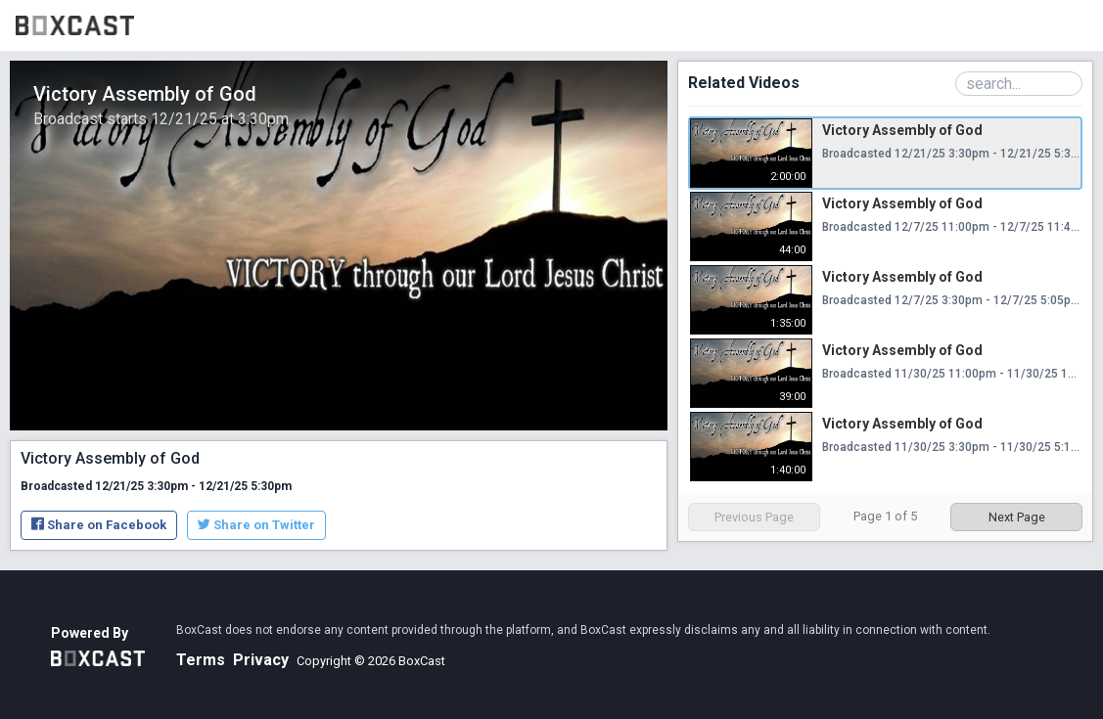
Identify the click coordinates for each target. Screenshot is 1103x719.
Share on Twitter (256, 524)
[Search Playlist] (1018, 83)
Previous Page (754, 517)
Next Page (1016, 517)
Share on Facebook (98, 524)
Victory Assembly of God (902, 130)
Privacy (261, 660)
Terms (200, 660)
